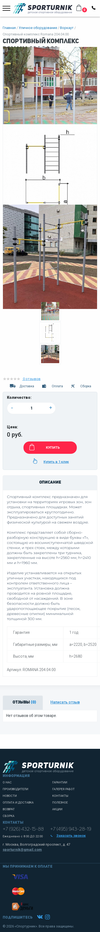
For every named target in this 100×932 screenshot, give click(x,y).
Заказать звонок (68, 836)
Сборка (80, 386)
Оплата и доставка (18, 802)
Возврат (9, 809)
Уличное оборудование (38, 28)
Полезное (60, 802)
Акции (57, 809)
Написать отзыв (65, 702)
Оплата (52, 386)
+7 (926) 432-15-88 (23, 829)
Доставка (21, 386)
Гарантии (59, 782)
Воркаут (67, 28)
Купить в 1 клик (50, 461)
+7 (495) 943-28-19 (70, 829)
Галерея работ (63, 789)
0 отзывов (22, 379)
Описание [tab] (50, 483)
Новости (10, 796)
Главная (9, 28)
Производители (15, 789)
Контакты (60, 796)
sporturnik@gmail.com (22, 850)
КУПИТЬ (43, 447)
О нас (7, 782)
